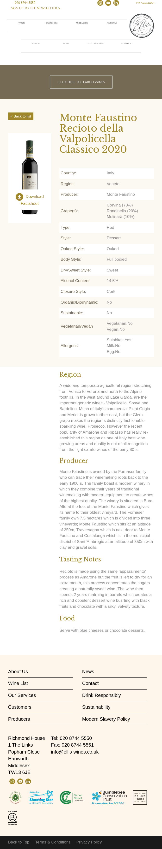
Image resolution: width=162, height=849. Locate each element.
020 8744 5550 (23, 3)
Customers (51, 23)
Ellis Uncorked (96, 43)
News (66, 43)
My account (145, 3)
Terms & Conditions (52, 842)
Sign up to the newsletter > (35, 8)
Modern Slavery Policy (106, 719)
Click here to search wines (81, 82)
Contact (126, 43)
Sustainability (96, 707)
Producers (82, 23)
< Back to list (21, 116)
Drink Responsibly (101, 695)
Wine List (18, 683)
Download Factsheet (32, 200)
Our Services (22, 695)
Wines (22, 23)
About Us (18, 671)
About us (112, 23)
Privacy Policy (89, 842)
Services (36, 43)
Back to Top (19, 842)
